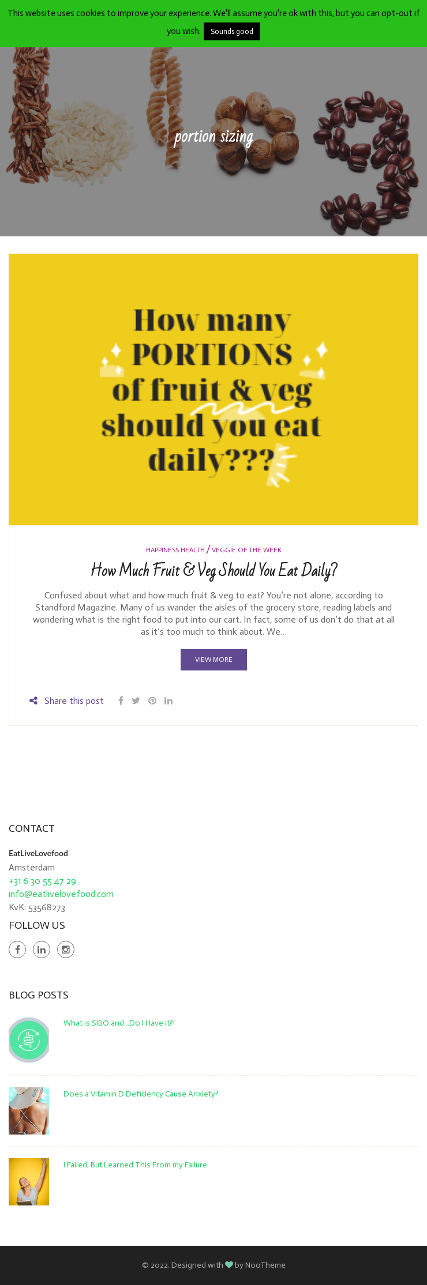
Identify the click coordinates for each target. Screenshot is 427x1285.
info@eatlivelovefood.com (61, 893)
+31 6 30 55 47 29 (42, 880)
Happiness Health (175, 550)
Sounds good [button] (232, 31)
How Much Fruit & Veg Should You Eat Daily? (213, 571)
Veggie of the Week (247, 550)
